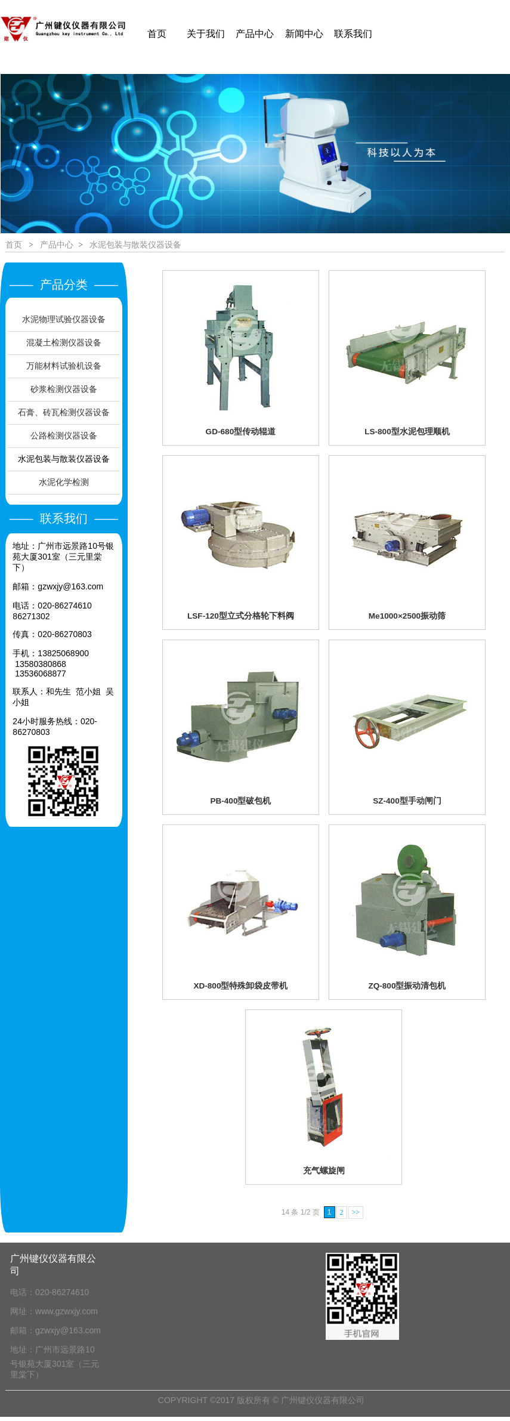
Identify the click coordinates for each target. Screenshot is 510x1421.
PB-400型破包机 (240, 800)
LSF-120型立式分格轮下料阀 (240, 615)
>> (356, 1212)
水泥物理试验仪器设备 (64, 319)
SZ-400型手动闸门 (407, 800)
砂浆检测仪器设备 (63, 389)
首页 (13, 244)
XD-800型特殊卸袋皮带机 (240, 985)
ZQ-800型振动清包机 (407, 985)
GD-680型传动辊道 (241, 431)
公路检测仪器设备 (63, 435)
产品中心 (56, 244)
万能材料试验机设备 (63, 365)
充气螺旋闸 (324, 1170)
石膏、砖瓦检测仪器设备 (64, 412)
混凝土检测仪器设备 (63, 342)
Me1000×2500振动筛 (407, 615)
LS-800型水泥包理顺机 (407, 431)
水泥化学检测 (64, 482)
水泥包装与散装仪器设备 (64, 459)
